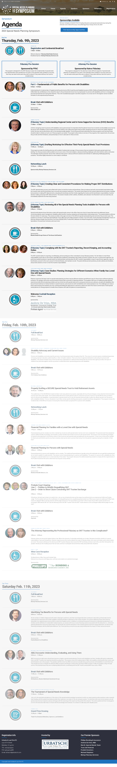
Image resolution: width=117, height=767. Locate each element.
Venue (53, 8)
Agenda (63, 8)
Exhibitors (97, 8)
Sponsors (86, 8)
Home (43, 8)
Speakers (74, 8)
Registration (111, 8)
